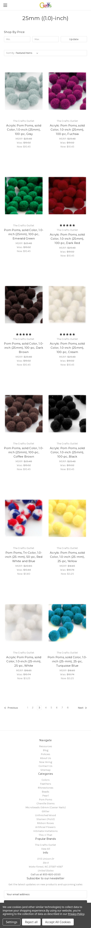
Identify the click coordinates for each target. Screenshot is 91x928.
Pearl (45, 795)
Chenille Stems (45, 803)
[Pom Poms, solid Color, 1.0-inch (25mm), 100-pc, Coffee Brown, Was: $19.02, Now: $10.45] (24, 413)
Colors (46, 779)
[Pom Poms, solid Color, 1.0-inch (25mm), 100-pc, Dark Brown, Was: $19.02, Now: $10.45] (24, 304)
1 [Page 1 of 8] (27, 707)
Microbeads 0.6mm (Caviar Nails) (45, 807)
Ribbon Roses (45, 823)
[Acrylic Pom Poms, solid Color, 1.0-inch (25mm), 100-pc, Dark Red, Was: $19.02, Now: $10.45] (67, 195)
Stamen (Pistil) (45, 819)
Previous (11, 708)
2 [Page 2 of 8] (32, 707)
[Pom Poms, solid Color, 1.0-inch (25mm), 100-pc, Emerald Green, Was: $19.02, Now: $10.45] (24, 195)
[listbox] (27, 53)
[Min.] (17, 39)
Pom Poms (45, 799)
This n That (45, 835)
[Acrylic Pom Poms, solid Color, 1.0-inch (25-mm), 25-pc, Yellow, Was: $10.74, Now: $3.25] (67, 518)
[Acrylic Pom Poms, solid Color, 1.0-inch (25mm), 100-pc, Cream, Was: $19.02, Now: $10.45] (67, 304)
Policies (45, 754)
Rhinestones (45, 787)
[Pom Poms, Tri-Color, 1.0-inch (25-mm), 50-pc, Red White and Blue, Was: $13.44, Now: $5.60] (24, 518)
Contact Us (45, 766)
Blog (45, 750)
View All (45, 848)
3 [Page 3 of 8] (39, 707)
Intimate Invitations (45, 831)
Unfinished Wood (45, 815)
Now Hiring (45, 762)
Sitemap (45, 770)
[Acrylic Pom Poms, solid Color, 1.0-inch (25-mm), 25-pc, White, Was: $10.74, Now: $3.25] (24, 622)
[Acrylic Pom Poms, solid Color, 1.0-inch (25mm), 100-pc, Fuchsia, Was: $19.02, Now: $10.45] (67, 91)
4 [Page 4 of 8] (46, 707)
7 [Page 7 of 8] (62, 707)
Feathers (45, 783)
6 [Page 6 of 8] (57, 707)
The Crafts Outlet (45, 844)
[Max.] (45, 39)
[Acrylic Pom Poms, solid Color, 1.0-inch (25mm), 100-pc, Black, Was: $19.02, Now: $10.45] (67, 413)
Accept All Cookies (58, 922)
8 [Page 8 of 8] (68, 707)
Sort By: (10, 53)
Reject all (31, 922)
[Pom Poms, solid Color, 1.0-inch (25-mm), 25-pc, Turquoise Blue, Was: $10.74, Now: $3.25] (67, 622)
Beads (45, 791)
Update (74, 39)
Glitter (45, 811)
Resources (45, 746)
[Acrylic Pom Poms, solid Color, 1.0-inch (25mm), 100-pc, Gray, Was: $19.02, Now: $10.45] (24, 91)
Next (82, 708)
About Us (45, 758)
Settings (11, 922)
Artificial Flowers (45, 827)
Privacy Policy (76, 914)
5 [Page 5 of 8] (51, 707)
